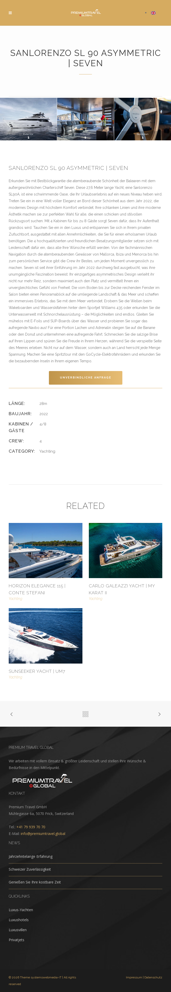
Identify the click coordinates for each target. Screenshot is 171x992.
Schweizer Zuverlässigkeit (30, 869)
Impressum (134, 977)
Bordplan (142, 135)
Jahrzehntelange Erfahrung (30, 856)
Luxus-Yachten (21, 909)
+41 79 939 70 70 (30, 826)
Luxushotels (19, 919)
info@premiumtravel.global (43, 833)
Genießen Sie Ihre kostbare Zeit (35, 882)
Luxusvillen (18, 929)
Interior (85, 135)
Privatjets (16, 939)
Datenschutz (153, 977)
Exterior (28, 135)
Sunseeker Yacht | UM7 (37, 671)
